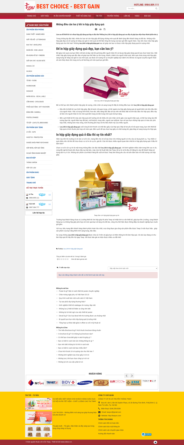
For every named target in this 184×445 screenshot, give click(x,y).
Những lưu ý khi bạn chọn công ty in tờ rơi (73, 358)
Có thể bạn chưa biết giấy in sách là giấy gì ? (74, 337)
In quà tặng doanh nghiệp (36, 153)
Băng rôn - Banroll (33, 112)
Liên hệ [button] (127, 16)
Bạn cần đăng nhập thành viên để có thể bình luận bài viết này (81, 275)
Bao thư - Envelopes (34, 45)
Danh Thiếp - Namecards (35, 34)
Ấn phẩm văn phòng (35, 29)
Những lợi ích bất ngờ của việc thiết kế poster (75, 312)
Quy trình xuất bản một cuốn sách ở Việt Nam (75, 298)
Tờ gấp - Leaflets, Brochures (37, 123)
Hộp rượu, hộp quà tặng (35, 148)
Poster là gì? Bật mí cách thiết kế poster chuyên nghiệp (79, 291)
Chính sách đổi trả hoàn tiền (108, 423)
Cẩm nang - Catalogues (35, 102)
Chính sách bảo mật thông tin (109, 426)
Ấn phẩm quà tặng (34, 127)
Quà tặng (30, 177)
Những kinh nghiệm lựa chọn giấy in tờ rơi (73, 355)
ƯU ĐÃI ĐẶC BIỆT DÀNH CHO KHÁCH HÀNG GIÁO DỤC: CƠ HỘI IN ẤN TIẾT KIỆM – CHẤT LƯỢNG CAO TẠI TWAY (74, 400)
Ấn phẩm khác (32, 172)
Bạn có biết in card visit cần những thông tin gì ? (76, 341)
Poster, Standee (32, 117)
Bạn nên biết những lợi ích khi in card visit (73, 344)
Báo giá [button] (147, 16)
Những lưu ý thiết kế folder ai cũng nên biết (74, 309)
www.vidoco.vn (66, 442)
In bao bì (29, 91)
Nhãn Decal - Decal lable (36, 96)
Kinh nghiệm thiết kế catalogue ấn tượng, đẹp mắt (77, 305)
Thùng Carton (31, 162)
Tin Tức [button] (99, 16)
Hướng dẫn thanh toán (106, 434)
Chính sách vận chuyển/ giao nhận (111, 430)
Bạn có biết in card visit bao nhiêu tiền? (72, 348)
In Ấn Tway (46, 442)
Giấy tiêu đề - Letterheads (36, 39)
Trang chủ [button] (31, 16)
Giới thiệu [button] (45, 16)
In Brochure (31, 86)
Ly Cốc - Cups (31, 132)
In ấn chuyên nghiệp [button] (62, 16)
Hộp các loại (31, 168)
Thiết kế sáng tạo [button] (83, 16)
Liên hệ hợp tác (39, 213)
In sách (29, 71)
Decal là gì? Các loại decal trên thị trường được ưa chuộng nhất (82, 316)
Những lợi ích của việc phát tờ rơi (70, 362)
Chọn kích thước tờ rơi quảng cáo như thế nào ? (76, 351)
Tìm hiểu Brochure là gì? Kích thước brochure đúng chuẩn (79, 330)
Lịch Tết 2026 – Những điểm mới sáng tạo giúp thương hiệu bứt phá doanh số (75, 414)
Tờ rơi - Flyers (31, 80)
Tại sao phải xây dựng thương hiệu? (72, 302)
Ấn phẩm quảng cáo (35, 76)
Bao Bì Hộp (31, 158)
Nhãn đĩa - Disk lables (34, 50)
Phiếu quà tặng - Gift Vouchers (38, 107)
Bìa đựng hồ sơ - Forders (35, 55)
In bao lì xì (30, 66)
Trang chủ (31, 183)
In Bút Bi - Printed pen (34, 137)
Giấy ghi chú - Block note (35, 61)
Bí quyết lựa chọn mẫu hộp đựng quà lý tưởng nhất (77, 319)
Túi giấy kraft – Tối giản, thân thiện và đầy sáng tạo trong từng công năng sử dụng (73, 427)
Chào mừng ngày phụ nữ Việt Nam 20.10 (74, 295)
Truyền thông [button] (113, 16)
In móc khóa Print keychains (37, 142)
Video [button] (137, 16)
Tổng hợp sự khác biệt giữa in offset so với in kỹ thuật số (79, 323)
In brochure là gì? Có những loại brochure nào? (75, 334)
